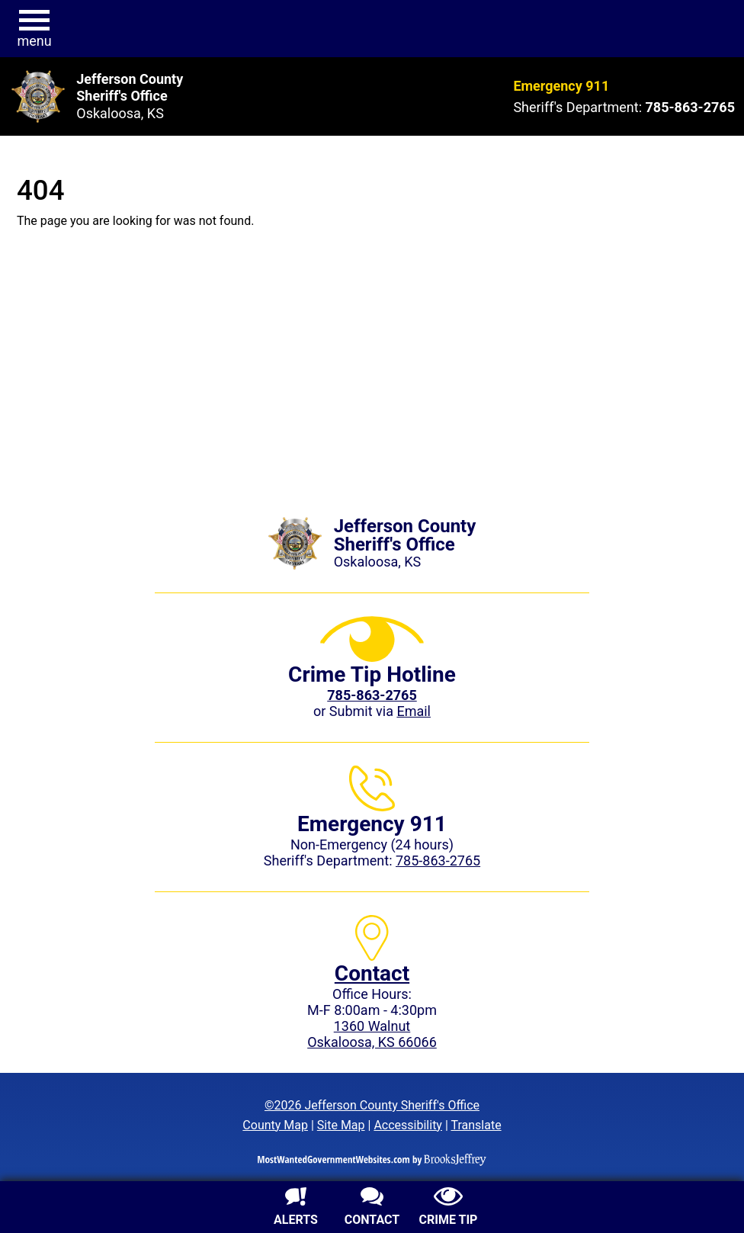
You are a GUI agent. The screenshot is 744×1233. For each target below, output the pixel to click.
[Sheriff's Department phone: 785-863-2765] (690, 107)
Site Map (341, 1125)
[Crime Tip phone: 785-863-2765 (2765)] (371, 695)
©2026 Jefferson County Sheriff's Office (372, 1105)
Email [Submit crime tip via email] (413, 711)
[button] (34, 29)
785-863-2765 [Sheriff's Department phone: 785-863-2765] (438, 861)
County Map (275, 1125)
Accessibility (408, 1125)
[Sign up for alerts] (296, 1208)
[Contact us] (372, 1208)
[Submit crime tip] (448, 1208)
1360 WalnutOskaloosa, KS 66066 (372, 1034)
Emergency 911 (561, 86)
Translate (476, 1125)
